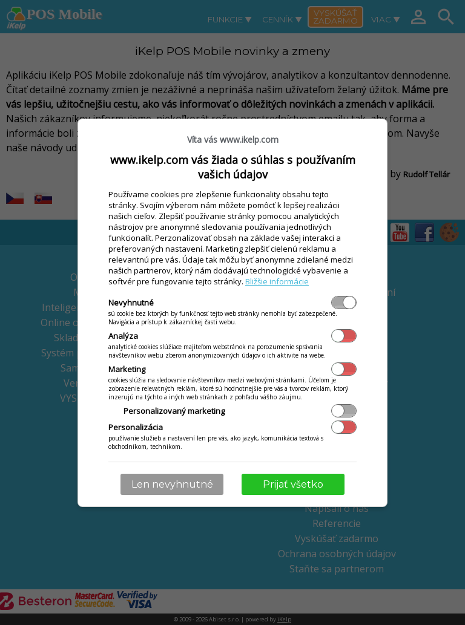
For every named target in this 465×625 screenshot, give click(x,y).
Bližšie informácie (277, 281)
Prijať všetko (293, 484)
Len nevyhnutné (172, 484)
